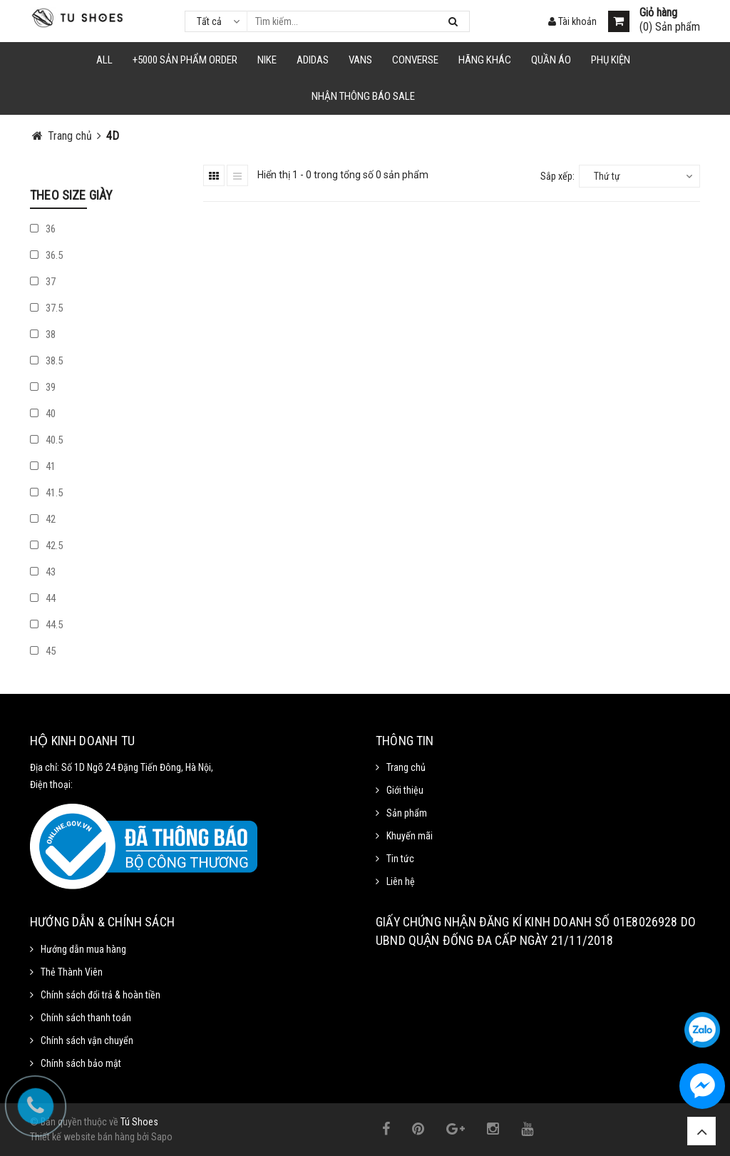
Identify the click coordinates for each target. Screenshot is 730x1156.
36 (43, 228)
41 (43, 466)
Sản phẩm (406, 813)
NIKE (267, 59)
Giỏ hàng (658, 13)
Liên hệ (400, 881)
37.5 (46, 308)
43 (43, 572)
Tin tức (400, 858)
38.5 (46, 360)
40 (43, 413)
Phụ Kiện (610, 59)
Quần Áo (551, 59)
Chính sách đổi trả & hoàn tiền (100, 995)
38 (43, 334)
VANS (360, 59)
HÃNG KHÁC (484, 59)
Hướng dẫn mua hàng (83, 949)
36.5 (46, 255)
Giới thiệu (404, 790)
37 (43, 281)
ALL (104, 59)
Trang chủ (406, 767)
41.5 (46, 492)
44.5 (46, 624)
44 (43, 598)
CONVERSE (415, 59)
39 (43, 387)
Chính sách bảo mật (81, 1063)
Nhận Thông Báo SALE (363, 96)
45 (43, 651)
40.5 (46, 440)
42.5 (46, 545)
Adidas (313, 59)
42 (43, 519)
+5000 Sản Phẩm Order (185, 59)
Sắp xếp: (557, 176)
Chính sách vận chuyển (87, 1040)
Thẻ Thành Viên (72, 972)
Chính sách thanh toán (86, 1017)
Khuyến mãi (409, 836)
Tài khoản (572, 21)
